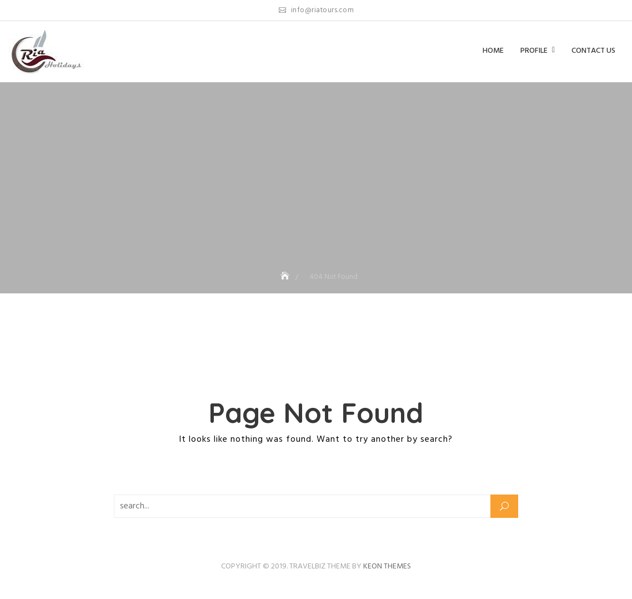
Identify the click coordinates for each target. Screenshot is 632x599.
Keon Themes (387, 566)
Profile (534, 50)
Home (493, 50)
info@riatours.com (316, 10)
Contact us (593, 50)
